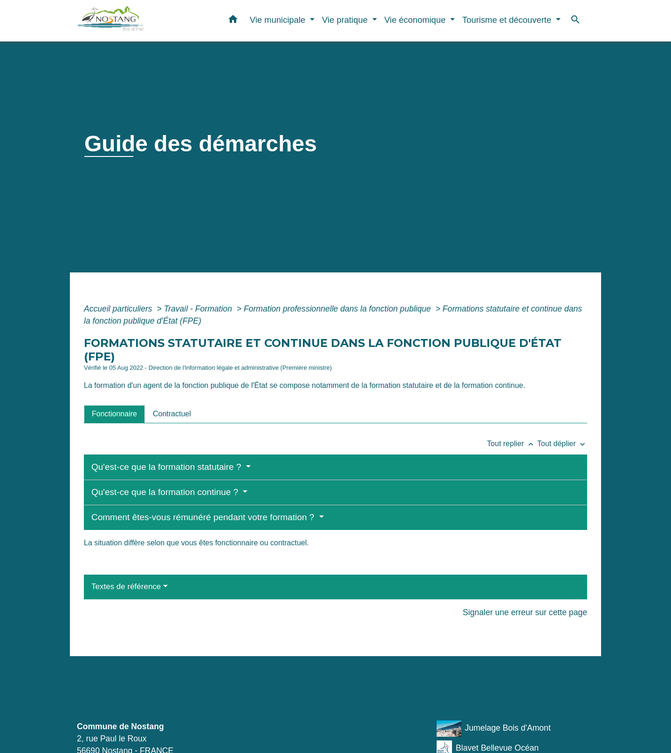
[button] (233, 21)
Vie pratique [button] (346, 20)
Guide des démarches (356, 167)
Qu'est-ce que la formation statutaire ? (167, 467)
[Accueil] (135, 20)
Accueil (100, 167)
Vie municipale (155, 167)
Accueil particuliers (119, 308)
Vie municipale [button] (279, 20)
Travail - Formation (199, 308)
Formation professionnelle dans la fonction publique (338, 308)
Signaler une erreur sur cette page (525, 612)
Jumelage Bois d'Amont (494, 728)
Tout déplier (562, 444)
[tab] (114, 414)
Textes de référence (126, 586)
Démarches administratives (248, 167)
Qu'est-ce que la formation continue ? (165, 492)
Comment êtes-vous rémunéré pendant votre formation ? (204, 517)
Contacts (109, 693)
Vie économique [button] (416, 20)
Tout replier (512, 444)
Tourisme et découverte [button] (508, 20)
